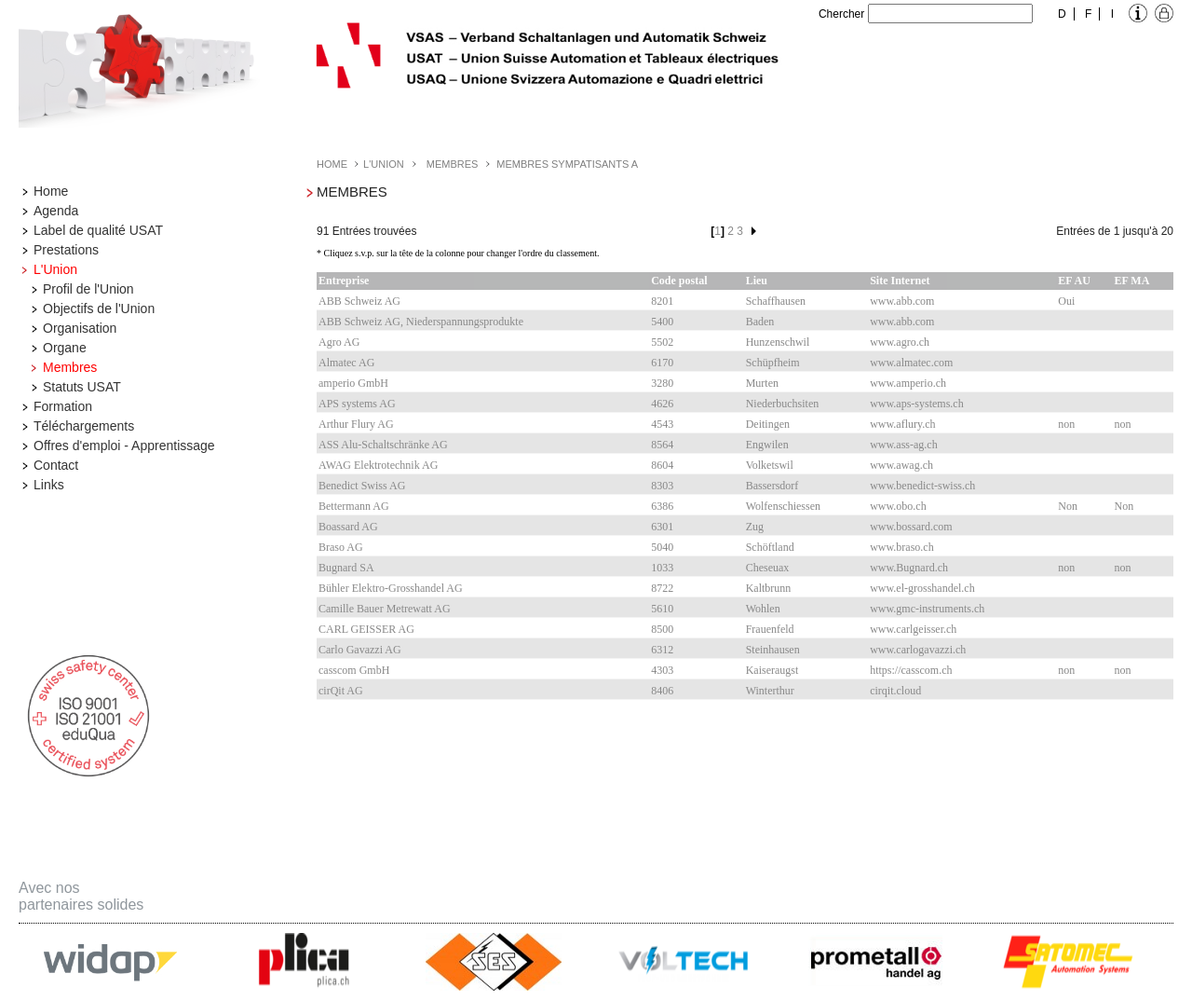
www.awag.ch (901, 465)
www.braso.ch (902, 547)
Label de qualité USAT (98, 230)
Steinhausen (773, 649)
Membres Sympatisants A (567, 164)
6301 (662, 526)
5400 (662, 321)
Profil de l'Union (88, 288)
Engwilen (767, 444)
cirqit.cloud (895, 690)
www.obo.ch (898, 506)
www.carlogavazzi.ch (918, 649)
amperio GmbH (353, 383)
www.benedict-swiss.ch (922, 485)
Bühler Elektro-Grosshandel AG (390, 588)
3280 (662, 383)
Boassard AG (348, 526)
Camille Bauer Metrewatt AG (384, 608)
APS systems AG (357, 403)
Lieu (756, 280)
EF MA (1131, 280)
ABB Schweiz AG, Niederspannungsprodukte (420, 321)
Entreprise (343, 280)
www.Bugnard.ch (909, 567)
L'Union (55, 269)
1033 (662, 567)
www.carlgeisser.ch (913, 629)
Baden (760, 321)
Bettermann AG (353, 506)
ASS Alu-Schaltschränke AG (383, 444)
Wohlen (763, 608)
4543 (662, 424)
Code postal (679, 280)
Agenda (56, 210)
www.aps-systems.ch (917, 403)
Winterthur (770, 690)
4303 (662, 670)
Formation (63, 406)
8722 (662, 588)
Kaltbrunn (769, 588)
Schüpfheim (773, 362)
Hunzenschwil (778, 342)
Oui (1066, 301)
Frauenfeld (770, 629)
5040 (662, 547)
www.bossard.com (911, 526)
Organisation (79, 328)
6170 (662, 362)
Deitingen (768, 424)
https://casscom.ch (911, 670)
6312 (662, 649)
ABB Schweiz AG (359, 301)
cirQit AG (340, 690)
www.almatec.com (911, 362)
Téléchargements (84, 425)
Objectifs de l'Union (99, 308)
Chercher (841, 14)
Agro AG (338, 342)
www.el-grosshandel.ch (922, 588)
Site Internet (899, 280)
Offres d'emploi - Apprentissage (124, 445)
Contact (56, 465)
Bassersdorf (772, 485)
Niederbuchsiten (783, 403)
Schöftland (770, 547)
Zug (755, 526)
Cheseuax (768, 567)
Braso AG (340, 547)
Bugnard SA (346, 567)
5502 (662, 342)
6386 (662, 506)
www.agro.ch (899, 342)
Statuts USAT (82, 386)
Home (51, 191)
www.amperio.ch (908, 383)
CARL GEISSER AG (366, 629)
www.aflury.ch (902, 424)
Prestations (66, 249)
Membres (70, 367)
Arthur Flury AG (356, 424)
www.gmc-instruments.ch (927, 608)
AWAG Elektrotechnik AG (378, 465)
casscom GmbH (353, 670)
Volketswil (769, 465)
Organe (65, 347)
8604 (662, 465)
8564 (662, 444)
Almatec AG (346, 362)
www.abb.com (902, 301)
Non (1067, 506)
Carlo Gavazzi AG (359, 649)
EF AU (1074, 280)
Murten (762, 383)
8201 (662, 301)
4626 (662, 403)
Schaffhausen (776, 301)
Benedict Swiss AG (361, 485)
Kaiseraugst (772, 670)
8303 (662, 485)
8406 (662, 690)
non (1066, 424)
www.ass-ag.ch (904, 444)
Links (49, 484)
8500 (662, 629)
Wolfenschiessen (783, 506)
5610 (662, 608)
